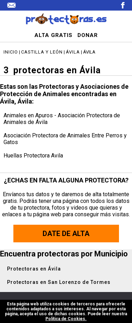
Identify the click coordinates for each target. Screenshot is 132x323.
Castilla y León (42, 52)
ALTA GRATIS (53, 35)
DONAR (87, 35)
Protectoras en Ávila (34, 269)
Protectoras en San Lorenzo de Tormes (59, 282)
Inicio (11, 52)
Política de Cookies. (66, 318)
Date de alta (66, 233)
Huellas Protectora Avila (33, 155)
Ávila (73, 52)
